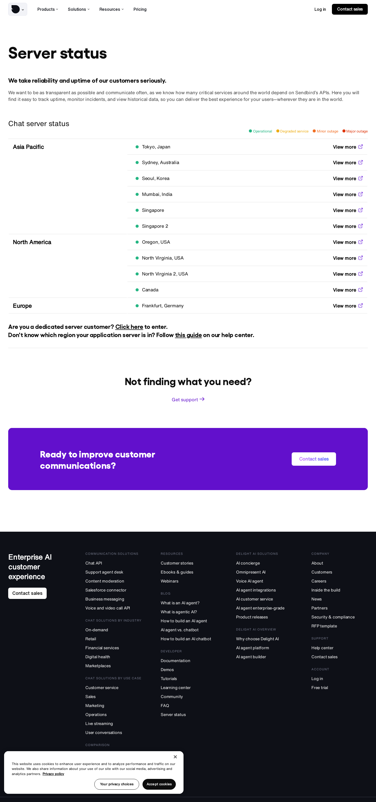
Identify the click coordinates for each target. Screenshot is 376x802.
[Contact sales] (339, 656)
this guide (188, 334)
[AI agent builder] (264, 656)
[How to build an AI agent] (189, 620)
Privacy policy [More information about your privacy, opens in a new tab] (53, 774)
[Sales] (113, 696)
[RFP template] (339, 625)
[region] (94, 772)
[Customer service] (113, 687)
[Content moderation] (113, 580)
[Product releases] (264, 616)
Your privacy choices (117, 784)
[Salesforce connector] (113, 589)
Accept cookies (159, 784)
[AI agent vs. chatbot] (189, 629)
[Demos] (189, 669)
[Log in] (339, 678)
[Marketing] (113, 705)
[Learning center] (189, 687)
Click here (129, 326)
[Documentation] (189, 660)
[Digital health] (113, 656)
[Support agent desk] (113, 571)
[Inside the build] (339, 589)
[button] (17, 9)
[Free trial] (339, 687)
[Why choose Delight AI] (264, 638)
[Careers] (339, 580)
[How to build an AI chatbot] (189, 638)
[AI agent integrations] (264, 589)
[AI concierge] (264, 562)
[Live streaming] (113, 723)
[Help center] (339, 647)
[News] (339, 598)
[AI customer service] (264, 598)
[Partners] (339, 607)
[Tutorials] (189, 678)
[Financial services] (113, 647)
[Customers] (339, 571)
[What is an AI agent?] (189, 602)
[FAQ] (189, 705)
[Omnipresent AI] (264, 571)
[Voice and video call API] (113, 607)
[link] (320, 9)
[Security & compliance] (339, 616)
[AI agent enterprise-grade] (264, 607)
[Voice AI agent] (264, 580)
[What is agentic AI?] (189, 611)
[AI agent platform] (264, 647)
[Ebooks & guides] (189, 571)
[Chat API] (113, 562)
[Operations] (113, 714)
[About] (339, 562)
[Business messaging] (113, 598)
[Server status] (189, 714)
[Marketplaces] (113, 665)
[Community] (189, 696)
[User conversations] (113, 732)
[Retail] (113, 638)
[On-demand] (113, 629)
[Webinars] (189, 580)
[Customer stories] (189, 562)
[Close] (175, 756)
